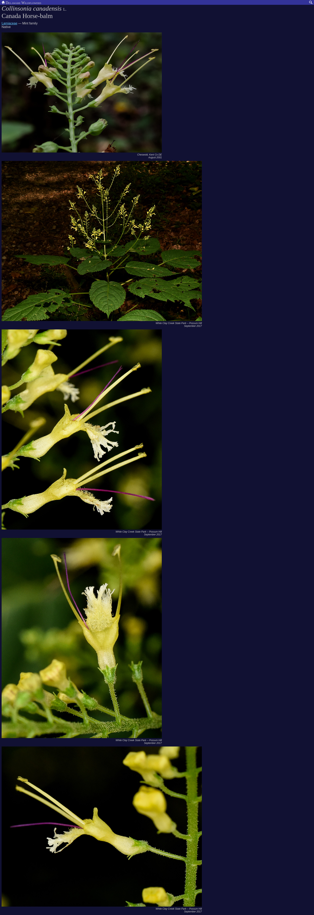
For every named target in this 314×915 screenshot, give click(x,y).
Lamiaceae (9, 23)
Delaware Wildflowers (21, 2)
